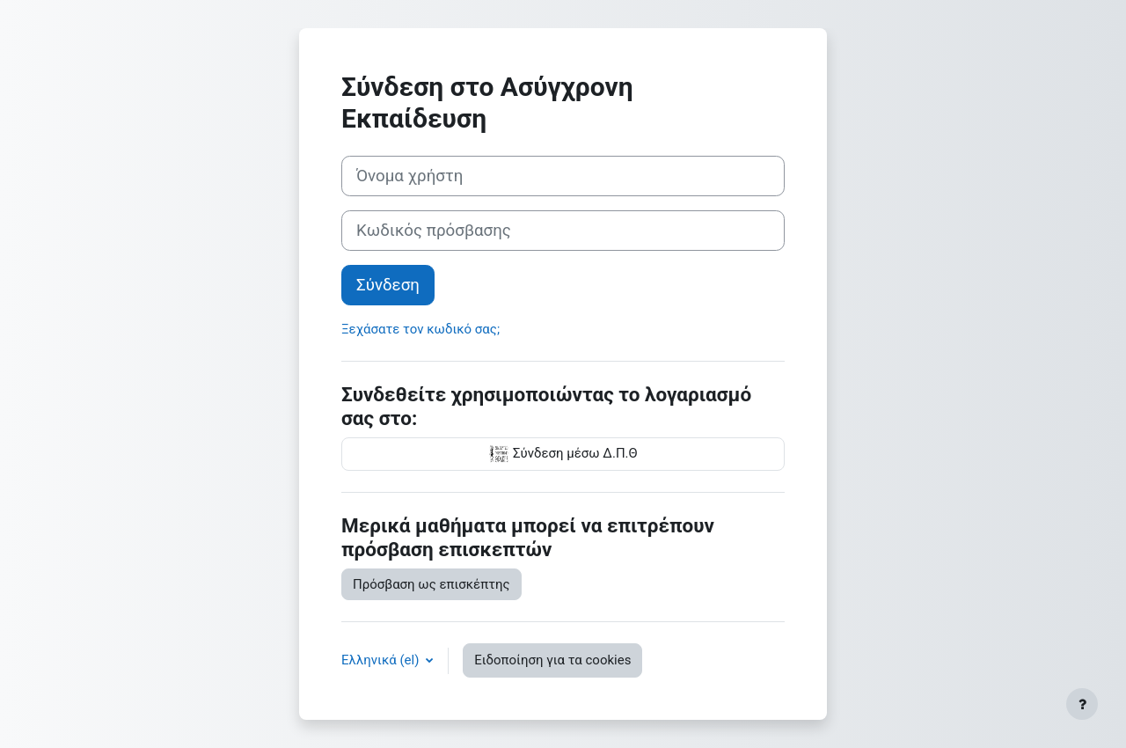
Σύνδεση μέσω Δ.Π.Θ (563, 454)
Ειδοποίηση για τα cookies (552, 660)
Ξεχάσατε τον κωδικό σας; (420, 329)
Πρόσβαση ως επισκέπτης (431, 584)
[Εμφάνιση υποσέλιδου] (1082, 704)
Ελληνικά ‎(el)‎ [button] (381, 660)
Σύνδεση (388, 285)
